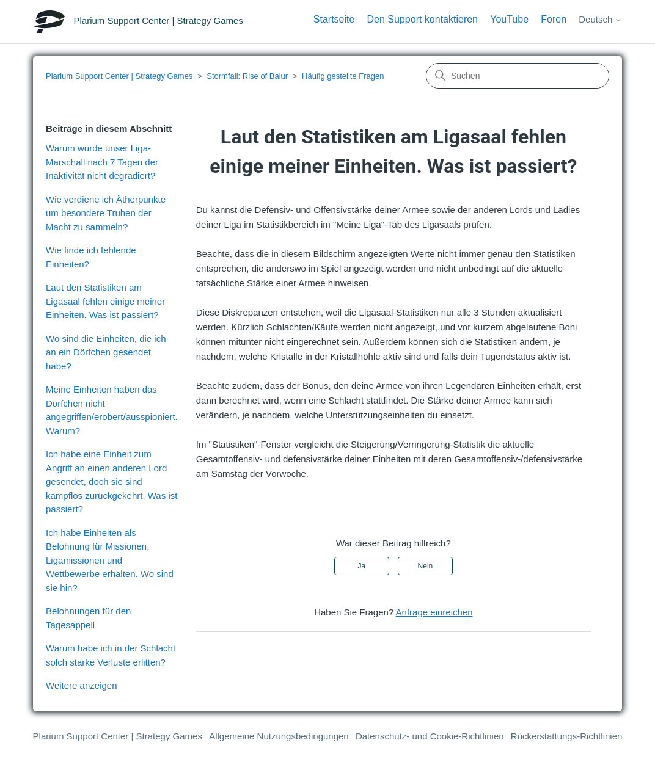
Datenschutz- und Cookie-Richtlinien (430, 736)
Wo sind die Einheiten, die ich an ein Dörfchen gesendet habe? (106, 352)
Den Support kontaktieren (422, 19)
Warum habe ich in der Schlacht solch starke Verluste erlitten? (110, 655)
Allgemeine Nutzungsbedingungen (279, 736)
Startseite (334, 19)
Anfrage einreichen (434, 612)
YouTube (509, 19)
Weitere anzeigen (81, 685)
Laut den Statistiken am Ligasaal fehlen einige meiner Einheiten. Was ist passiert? (105, 301)
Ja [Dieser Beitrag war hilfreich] (361, 566)
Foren (553, 19)
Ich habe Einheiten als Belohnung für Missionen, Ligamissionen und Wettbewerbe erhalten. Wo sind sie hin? (110, 560)
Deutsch (600, 19)
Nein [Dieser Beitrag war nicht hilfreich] (425, 566)
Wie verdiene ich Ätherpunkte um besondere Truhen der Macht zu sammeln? (106, 213)
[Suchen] (517, 76)
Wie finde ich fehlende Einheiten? (91, 257)
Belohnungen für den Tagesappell (88, 618)
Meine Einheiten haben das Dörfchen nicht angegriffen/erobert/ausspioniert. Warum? (112, 410)
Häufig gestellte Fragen (343, 76)
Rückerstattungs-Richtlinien (567, 736)
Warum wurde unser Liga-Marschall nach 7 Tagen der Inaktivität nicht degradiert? (102, 162)
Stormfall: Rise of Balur (247, 76)
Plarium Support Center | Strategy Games (119, 76)
